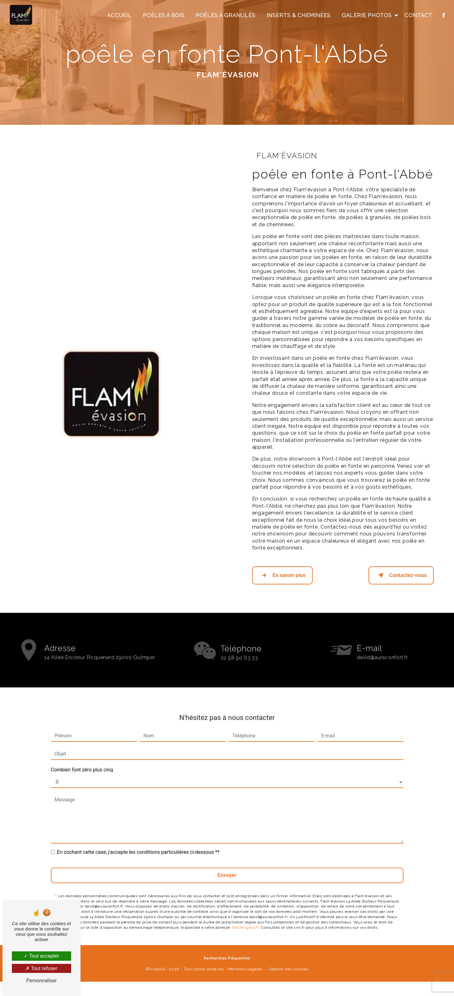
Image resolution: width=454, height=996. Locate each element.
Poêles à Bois (163, 15)
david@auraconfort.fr (382, 650)
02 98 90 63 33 (239, 664)
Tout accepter (41, 956)
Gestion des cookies (288, 968)
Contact (418, 15)
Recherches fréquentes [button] (227, 957)
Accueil (118, 15)
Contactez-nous (401, 575)
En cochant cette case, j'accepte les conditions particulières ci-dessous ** (138, 844)
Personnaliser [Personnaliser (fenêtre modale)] (41, 980)
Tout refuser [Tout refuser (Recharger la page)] (41, 968)
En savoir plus (282, 575)
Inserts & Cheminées (298, 15)
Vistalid (157, 968)
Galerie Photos (366, 15)
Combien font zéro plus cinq (82, 762)
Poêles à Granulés (225, 15)
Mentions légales (245, 968)
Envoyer (227, 867)
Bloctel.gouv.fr (245, 919)
